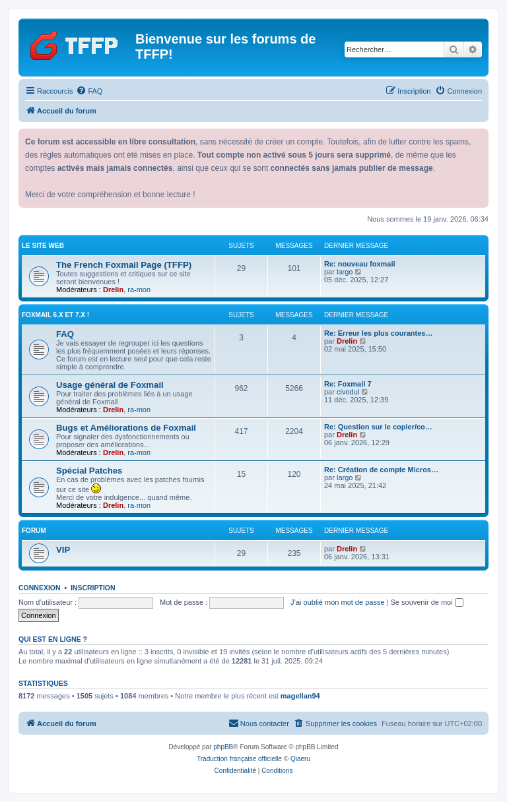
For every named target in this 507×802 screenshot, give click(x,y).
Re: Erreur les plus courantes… (378, 333)
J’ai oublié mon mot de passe (337, 602)
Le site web (43, 245)
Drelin (113, 289)
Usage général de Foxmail (110, 385)
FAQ (65, 334)
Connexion (39, 588)
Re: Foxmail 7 (348, 384)
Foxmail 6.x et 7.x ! (55, 315)
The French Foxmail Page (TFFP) (123, 265)
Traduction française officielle (239, 758)
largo (345, 272)
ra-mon (139, 289)
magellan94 (300, 696)
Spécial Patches (89, 471)
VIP (63, 550)
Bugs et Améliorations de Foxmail (126, 428)
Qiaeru (300, 758)
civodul (348, 392)
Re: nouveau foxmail (359, 264)
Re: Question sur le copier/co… (378, 427)
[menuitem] (89, 91)
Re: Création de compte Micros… (381, 470)
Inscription (93, 588)
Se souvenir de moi (427, 602)
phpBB (223, 747)
